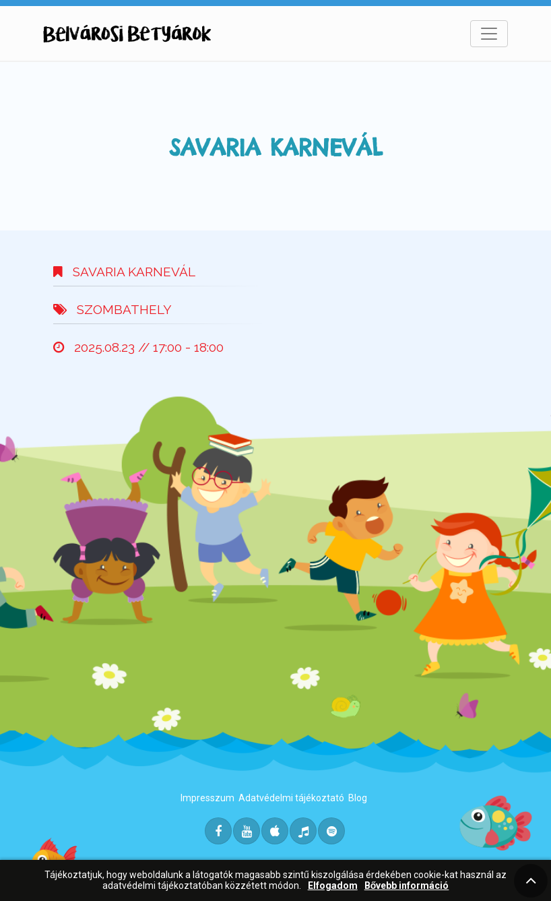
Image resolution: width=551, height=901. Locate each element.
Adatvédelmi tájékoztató (291, 798)
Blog (357, 798)
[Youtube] (246, 830)
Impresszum (207, 798)
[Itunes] (274, 830)
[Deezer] (303, 830)
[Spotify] (331, 830)
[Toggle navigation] (489, 33)
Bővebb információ (406, 886)
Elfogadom (333, 886)
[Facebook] (218, 830)
